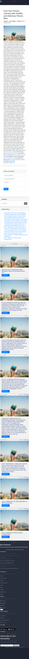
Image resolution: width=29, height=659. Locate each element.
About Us (2, 618)
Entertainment (3, 583)
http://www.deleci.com (8, 151)
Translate (2, 631)
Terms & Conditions (5, 560)
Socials (2, 596)
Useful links (3, 571)
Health (2, 589)
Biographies (3, 592)
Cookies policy (7, 563)
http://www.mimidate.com (9, 162)
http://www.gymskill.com (9, 158)
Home (1, 576)
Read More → (5, 275)
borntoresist (26, 394)
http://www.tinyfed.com (13, 153)
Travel (1, 585)
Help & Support (4, 611)
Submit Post (3, 578)
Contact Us (3, 615)
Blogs (1, 594)
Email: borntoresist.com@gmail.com (9, 568)
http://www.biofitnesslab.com (15, 159)
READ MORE (14, 243)
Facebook (3, 601)
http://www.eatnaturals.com (19, 154)
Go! (26, 203)
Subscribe (16, 645)
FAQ (12, 563)
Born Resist (15, 1)
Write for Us (3, 622)
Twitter (2, 605)
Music (1, 587)
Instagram (3, 603)
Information (3, 551)
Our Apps (2, 624)
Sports (2, 580)
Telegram (3, 607)
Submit (6, 189)
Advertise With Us (4, 620)
